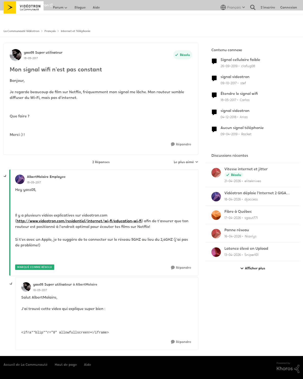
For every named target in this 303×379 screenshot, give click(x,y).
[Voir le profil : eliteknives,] (216, 172)
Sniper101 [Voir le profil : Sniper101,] (251, 255)
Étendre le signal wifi (239, 93)
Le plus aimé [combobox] (186, 162)
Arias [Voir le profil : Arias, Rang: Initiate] (244, 117)
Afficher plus (252, 268)
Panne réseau (236, 230)
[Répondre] (181, 144)
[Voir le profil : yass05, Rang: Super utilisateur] (16, 55)
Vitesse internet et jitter (246, 169)
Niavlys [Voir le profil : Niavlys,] (250, 236)
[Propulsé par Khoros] (288, 367)
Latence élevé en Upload (246, 248)
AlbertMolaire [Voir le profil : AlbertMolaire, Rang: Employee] (38, 177)
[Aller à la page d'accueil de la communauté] (24, 18)
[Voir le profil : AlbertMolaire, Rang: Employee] (20, 179)
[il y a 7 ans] (228, 117)
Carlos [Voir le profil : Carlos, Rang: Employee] (245, 100)
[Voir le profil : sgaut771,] (216, 215)
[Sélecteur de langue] (232, 18)
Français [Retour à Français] (50, 31)
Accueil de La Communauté (26, 364)
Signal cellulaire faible (240, 59)
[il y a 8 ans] (229, 82)
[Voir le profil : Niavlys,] (216, 233)
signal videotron (235, 76)
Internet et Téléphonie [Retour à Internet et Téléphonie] (75, 31)
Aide (87, 364)
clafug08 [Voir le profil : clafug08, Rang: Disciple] (248, 66)
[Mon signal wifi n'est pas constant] (34, 182)
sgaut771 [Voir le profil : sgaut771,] (251, 218)
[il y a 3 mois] (232, 180)
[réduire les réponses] (5, 176)
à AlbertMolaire (85, 284)
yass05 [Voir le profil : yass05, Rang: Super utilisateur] (29, 52)
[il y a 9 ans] (228, 99)
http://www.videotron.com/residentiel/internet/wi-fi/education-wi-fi (79, 220)
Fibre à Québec (238, 211)
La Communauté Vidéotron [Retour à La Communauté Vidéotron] (21, 31)
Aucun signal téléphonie (242, 127)
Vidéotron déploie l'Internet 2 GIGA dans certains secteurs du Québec (255, 193)
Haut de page (66, 364)
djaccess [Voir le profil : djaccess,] (251, 199)
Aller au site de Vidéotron (26, 5)
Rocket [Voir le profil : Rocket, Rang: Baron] (246, 134)
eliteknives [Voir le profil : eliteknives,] (253, 181)
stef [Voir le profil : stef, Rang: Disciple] (243, 83)
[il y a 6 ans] (229, 66)
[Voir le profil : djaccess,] (216, 196)
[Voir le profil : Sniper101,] (216, 252)
